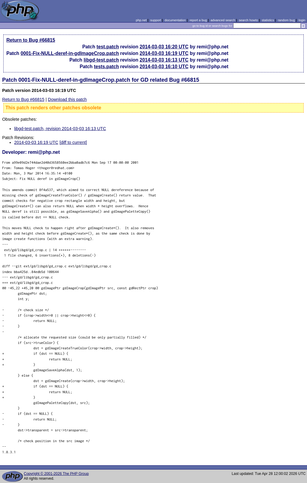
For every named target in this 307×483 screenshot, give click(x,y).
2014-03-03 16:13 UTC (164, 59)
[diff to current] (73, 142)
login (302, 20)
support (155, 20)
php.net (141, 20)
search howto (248, 20)
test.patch (108, 46)
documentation (175, 20)
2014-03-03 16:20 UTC (164, 46)
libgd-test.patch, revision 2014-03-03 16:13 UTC (60, 128)
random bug (286, 20)
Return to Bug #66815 (30, 40)
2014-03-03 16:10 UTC (164, 66)
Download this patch (67, 99)
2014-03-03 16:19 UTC (164, 53)
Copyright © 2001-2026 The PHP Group (56, 474)
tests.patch (106, 66)
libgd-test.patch (101, 59)
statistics (268, 20)
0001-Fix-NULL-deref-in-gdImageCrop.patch (70, 53)
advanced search (222, 20)
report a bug (198, 20)
